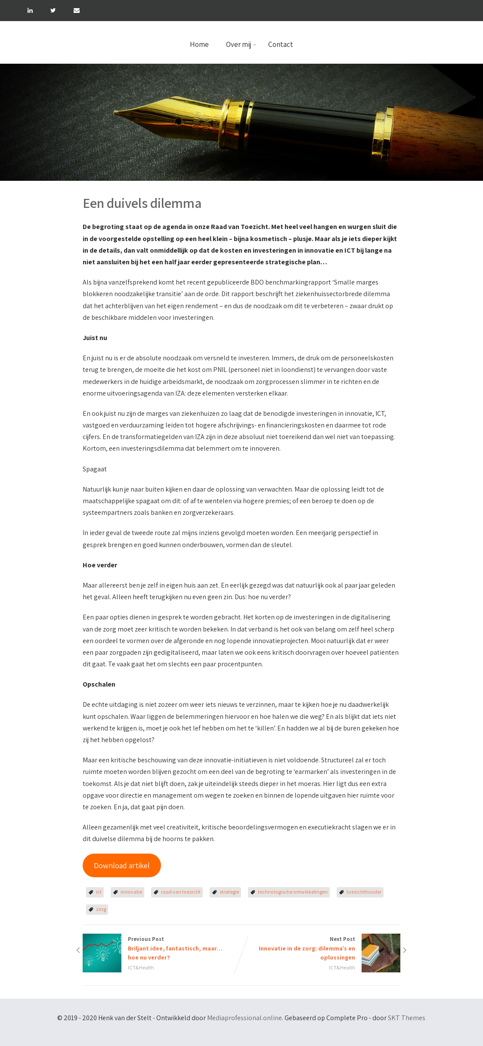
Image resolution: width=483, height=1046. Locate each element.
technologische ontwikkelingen (293, 891)
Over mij (241, 44)
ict (99, 891)
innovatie (131, 891)
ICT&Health (141, 967)
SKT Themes (406, 1017)
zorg (101, 909)
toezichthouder (364, 891)
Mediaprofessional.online (244, 1017)
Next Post (321, 948)
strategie (229, 891)
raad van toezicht (181, 891)
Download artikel (122, 865)
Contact (280, 44)
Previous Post (162, 948)
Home (199, 44)
